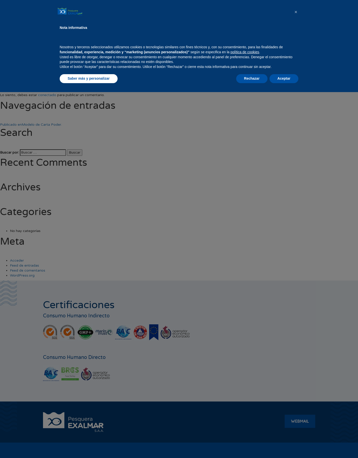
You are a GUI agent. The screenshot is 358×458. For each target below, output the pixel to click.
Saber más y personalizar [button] (89, 444)
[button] (296, 378)
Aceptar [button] (283, 444)
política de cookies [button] (244, 418)
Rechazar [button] (252, 444)
